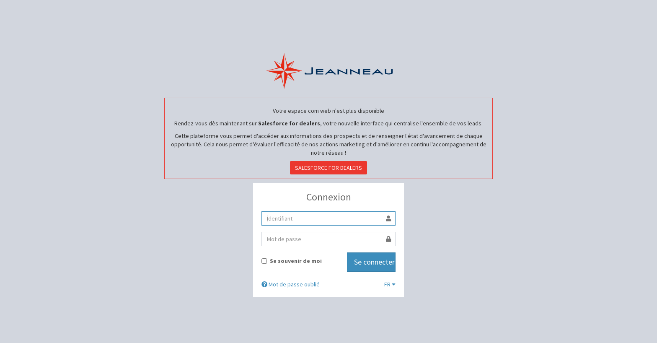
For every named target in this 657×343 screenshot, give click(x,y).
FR (390, 284)
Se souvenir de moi (291, 261)
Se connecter (374, 262)
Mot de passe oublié (290, 284)
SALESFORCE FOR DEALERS (328, 168)
